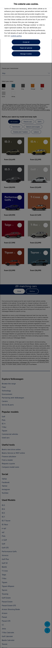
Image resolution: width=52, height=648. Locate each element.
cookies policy (16, 36)
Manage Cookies (26, 54)
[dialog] (26, 324)
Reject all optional (26, 48)
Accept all (26, 42)
